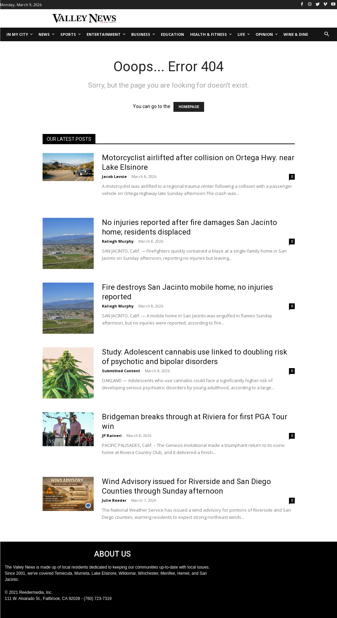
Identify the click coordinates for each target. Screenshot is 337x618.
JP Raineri (112, 435)
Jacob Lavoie (114, 176)
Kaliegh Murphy (118, 241)
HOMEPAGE (189, 107)
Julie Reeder (114, 500)
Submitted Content (121, 370)
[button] (327, 35)
